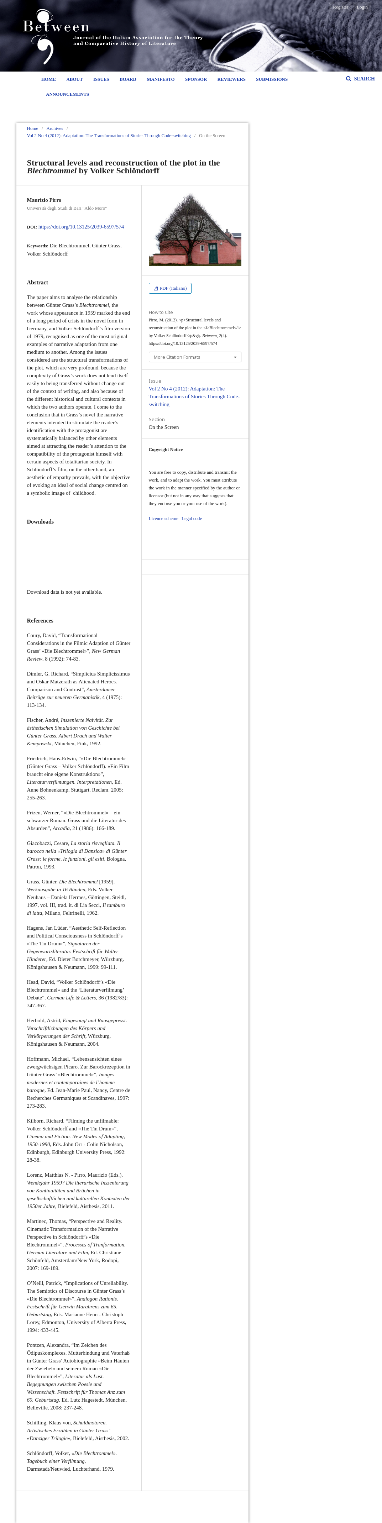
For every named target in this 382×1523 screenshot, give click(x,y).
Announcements (67, 94)
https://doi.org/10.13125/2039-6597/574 (81, 227)
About (74, 79)
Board (128, 79)
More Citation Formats (177, 357)
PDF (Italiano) (173, 288)
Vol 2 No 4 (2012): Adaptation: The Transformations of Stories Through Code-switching (109, 135)
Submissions (272, 79)
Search (364, 79)
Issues (101, 79)
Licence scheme (163, 518)
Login (362, 7)
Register (340, 7)
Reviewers (232, 79)
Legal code (192, 518)
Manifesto (161, 79)
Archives (54, 128)
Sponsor (196, 79)
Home (48, 79)
